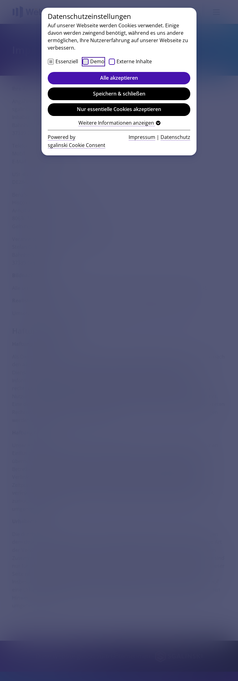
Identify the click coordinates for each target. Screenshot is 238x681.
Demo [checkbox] (97, 61)
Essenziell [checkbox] (66, 61)
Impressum (142, 137)
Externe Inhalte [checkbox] (134, 61)
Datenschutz (175, 137)
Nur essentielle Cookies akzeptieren (119, 109)
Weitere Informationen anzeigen (119, 122)
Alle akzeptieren (119, 77)
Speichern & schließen (119, 93)
